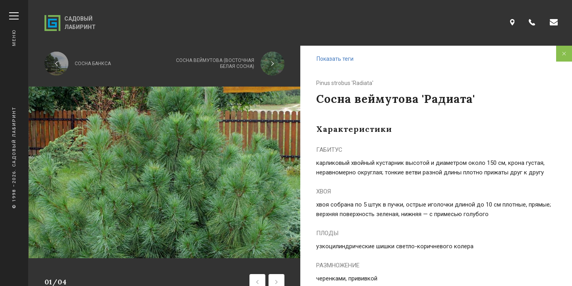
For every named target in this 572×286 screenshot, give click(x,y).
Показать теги (335, 59)
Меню (14, 29)
